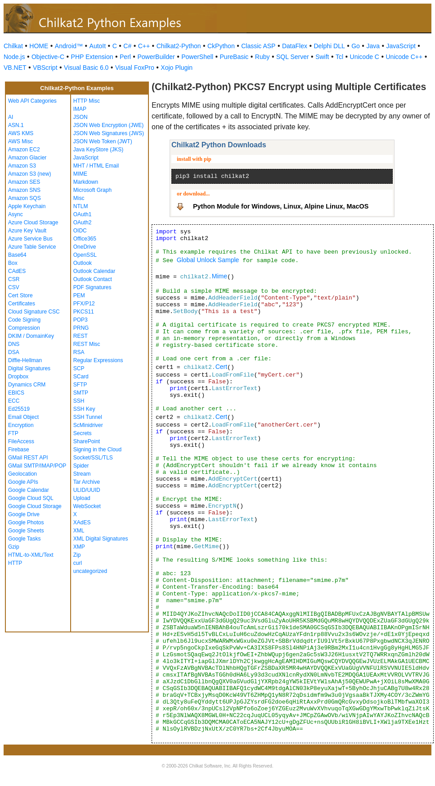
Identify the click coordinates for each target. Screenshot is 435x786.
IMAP (79, 109)
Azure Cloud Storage (33, 222)
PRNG (81, 328)
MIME (80, 174)
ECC (13, 401)
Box (13, 263)
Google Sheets (26, 530)
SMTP (80, 393)
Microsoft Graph (92, 190)
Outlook (82, 263)
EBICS (16, 393)
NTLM (80, 206)
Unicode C (364, 56)
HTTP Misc (86, 101)
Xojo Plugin (177, 67)
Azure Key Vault (27, 230)
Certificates (21, 303)
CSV (13, 287)
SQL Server (292, 56)
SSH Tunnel (87, 417)
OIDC (80, 230)
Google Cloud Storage (35, 506)
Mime (219, 276)
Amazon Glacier (27, 157)
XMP (79, 547)
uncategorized (90, 571)
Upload (81, 498)
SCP (79, 368)
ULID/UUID (86, 490)
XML (79, 530)
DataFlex (294, 46)
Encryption (21, 425)
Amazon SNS (24, 190)
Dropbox (18, 376)
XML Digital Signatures (100, 539)
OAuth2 (82, 222)
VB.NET (15, 67)
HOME (38, 46)
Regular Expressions (98, 360)
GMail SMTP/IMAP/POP (37, 466)
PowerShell (197, 56)
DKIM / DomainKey (31, 336)
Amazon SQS (24, 198)
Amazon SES (24, 182)
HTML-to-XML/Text (31, 555)
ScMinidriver (88, 425)
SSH (79, 401)
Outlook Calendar (94, 271)
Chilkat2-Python (179, 46)
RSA (79, 352)
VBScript (45, 67)
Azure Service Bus (30, 239)
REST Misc (86, 344)
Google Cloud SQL (31, 498)
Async (15, 214)
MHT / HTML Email (96, 166)
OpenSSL (85, 255)
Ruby (262, 56)
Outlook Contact (92, 279)
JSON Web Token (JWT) (102, 141)
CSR (13, 279)
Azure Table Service (32, 247)
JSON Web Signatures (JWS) (108, 133)
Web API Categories (32, 101)
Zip (77, 555)
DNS (13, 344)
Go (355, 46)
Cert (221, 366)
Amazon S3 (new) (29, 174)
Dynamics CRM (26, 385)
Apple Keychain (26, 206)
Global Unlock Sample (208, 260)
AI (10, 117)
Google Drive (24, 514)
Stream (82, 474)
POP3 (80, 320)
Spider (81, 466)
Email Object (23, 417)
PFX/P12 (84, 303)
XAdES (82, 522)
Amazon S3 (22, 166)
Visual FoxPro (134, 67)
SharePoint (86, 441)
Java (373, 46)
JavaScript (401, 46)
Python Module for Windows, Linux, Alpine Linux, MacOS (280, 206)
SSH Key (84, 409)
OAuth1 (82, 214)
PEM (79, 295)
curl (77, 563)
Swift (322, 56)
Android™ (69, 46)
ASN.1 (16, 125)
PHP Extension (92, 56)
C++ (144, 46)
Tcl (339, 56)
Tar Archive (86, 482)
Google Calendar (28, 490)
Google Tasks (24, 539)
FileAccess (21, 441)
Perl (125, 56)
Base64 (17, 255)
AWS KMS (20, 133)
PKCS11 (83, 312)
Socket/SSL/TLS (93, 457)
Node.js (14, 56)
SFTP (80, 385)
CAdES (17, 271)
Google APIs (23, 482)
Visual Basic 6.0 (86, 67)
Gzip (13, 547)
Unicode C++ (404, 56)
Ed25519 (19, 409)
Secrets (82, 433)
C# (127, 46)
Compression (24, 328)
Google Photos (26, 522)
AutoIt (98, 46)
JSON (80, 117)
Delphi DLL (329, 46)
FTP (13, 433)
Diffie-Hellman (25, 360)
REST (80, 336)
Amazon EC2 (24, 149)
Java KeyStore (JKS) (98, 149)
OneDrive (84, 247)
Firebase (18, 449)
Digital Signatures (29, 368)
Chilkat (13, 46)
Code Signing (24, 320)
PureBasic (234, 56)
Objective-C (47, 56)
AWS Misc (20, 141)
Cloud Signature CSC (34, 312)
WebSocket (87, 506)
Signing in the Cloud (97, 449)
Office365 (84, 239)
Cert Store (20, 295)
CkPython (221, 46)
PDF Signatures (92, 287)
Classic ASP (258, 46)
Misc (79, 198)
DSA (13, 352)
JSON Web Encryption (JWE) (108, 125)
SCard (81, 376)
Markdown (85, 182)
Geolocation (22, 474)
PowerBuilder (156, 56)
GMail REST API (28, 457)
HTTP (15, 563)
